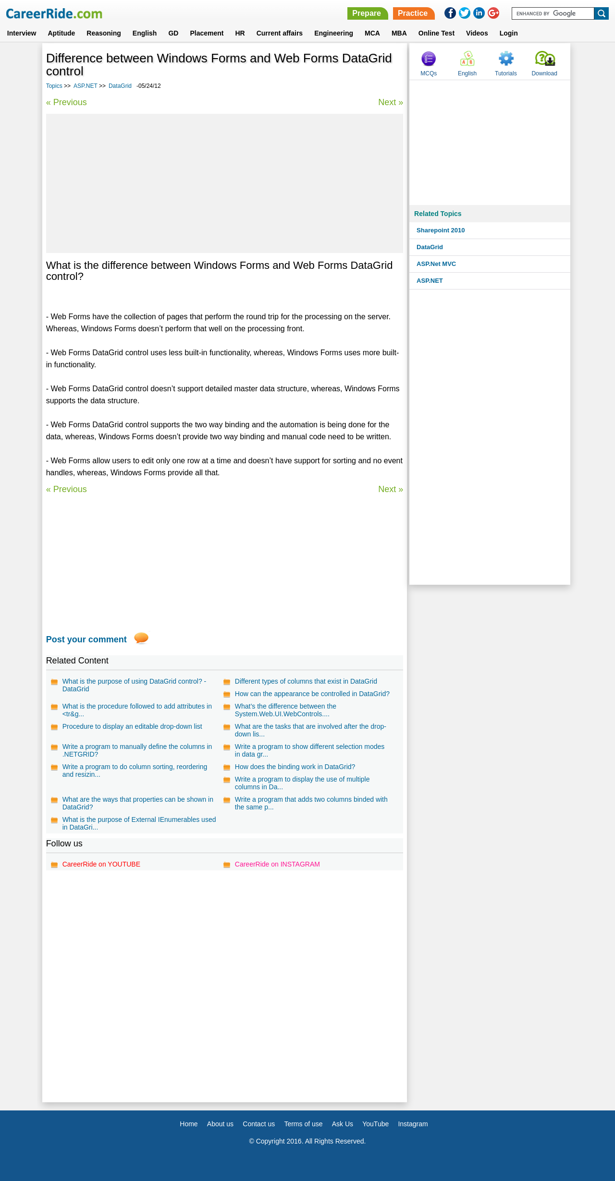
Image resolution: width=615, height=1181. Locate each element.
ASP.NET (86, 86)
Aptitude (61, 33)
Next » (390, 102)
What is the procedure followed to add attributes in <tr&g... (137, 710)
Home (188, 1124)
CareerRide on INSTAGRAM (277, 864)
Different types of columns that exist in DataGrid (306, 681)
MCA (372, 33)
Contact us (259, 1124)
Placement (206, 33)
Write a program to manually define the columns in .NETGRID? (137, 750)
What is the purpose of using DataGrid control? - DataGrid (134, 685)
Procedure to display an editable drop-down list (132, 726)
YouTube (375, 1124)
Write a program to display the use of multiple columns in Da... (302, 783)
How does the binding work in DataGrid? (295, 767)
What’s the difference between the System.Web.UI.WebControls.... (285, 710)
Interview (22, 33)
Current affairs (280, 33)
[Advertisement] (225, 183)
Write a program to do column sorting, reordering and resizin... (135, 770)
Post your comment (86, 639)
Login (509, 33)
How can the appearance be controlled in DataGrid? (312, 694)
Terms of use (303, 1124)
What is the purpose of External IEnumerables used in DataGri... (139, 823)
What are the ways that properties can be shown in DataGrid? (137, 803)
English (145, 33)
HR (240, 33)
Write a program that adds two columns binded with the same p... (311, 803)
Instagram (413, 1124)
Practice (413, 13)
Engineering (333, 33)
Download (544, 73)
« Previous (66, 102)
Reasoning (103, 33)
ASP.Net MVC (436, 263)
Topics (54, 86)
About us (220, 1124)
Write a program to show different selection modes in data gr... (310, 750)
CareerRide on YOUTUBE (101, 864)
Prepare (366, 13)
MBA (399, 33)
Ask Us (342, 1124)
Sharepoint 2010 (441, 230)
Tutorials (506, 73)
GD (173, 33)
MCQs (428, 73)
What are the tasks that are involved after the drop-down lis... (310, 730)
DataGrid (120, 86)
